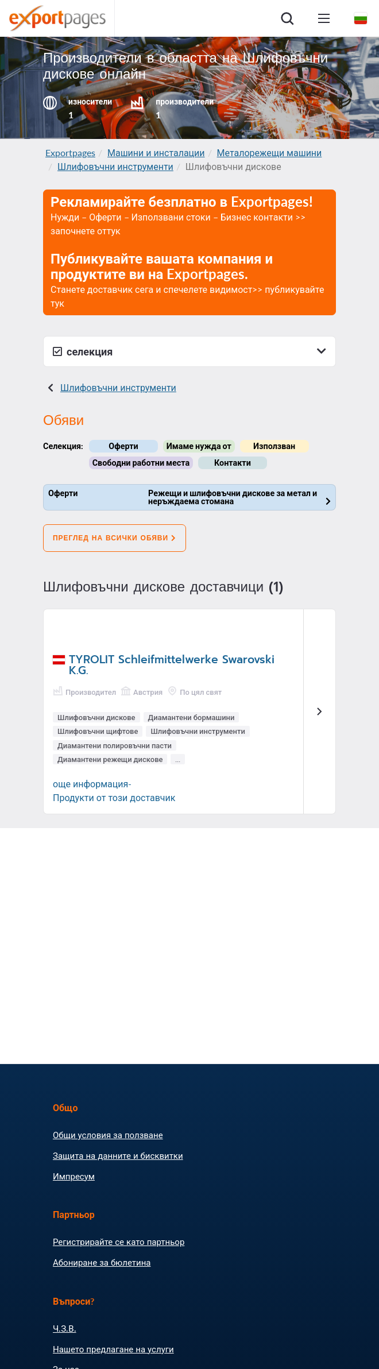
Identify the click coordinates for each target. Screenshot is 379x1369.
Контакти (232, 462)
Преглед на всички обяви (114, 538)
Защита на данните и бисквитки (118, 1155)
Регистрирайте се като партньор (118, 1241)
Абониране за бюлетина (101, 1262)
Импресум (74, 1176)
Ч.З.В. (64, 1328)
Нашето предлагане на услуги (113, 1349)
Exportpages (70, 152)
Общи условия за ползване (108, 1135)
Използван (274, 446)
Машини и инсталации (156, 152)
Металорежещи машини (269, 152)
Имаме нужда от (199, 446)
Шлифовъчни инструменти (115, 166)
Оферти (123, 446)
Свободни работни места (141, 462)
